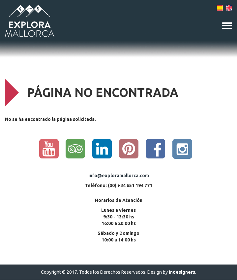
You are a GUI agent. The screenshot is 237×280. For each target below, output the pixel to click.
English (229, 8)
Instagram (182, 149)
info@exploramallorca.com (118, 175)
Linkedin (102, 149)
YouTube (49, 149)
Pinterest (129, 149)
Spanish (220, 8)
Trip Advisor (75, 149)
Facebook (155, 149)
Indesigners (182, 272)
